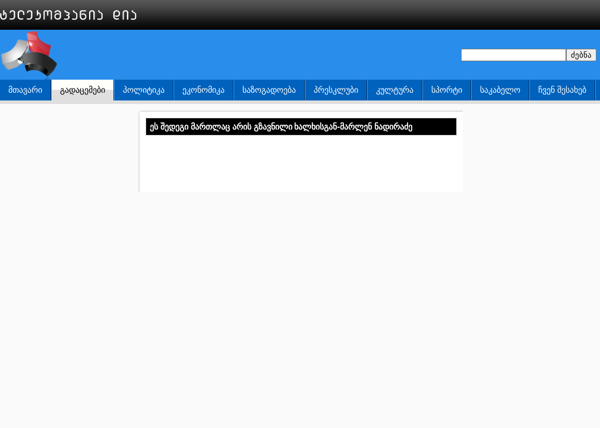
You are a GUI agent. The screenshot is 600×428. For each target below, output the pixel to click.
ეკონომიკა (203, 90)
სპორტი (446, 90)
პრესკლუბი (336, 90)
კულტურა (394, 90)
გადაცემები (82, 90)
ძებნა (581, 55)
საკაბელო (500, 90)
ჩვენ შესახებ (562, 90)
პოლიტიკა (144, 90)
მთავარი (25, 90)
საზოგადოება (269, 90)
